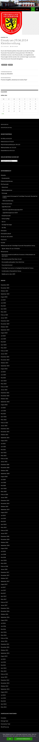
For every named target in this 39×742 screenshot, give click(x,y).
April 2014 (3, 704)
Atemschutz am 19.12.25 (7, 141)
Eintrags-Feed (4, 721)
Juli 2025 (3, 300)
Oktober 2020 (4, 470)
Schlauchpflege (5, 218)
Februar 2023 (4, 386)
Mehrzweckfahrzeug (8, 200)
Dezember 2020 (5, 464)
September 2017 (5, 581)
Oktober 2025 (4, 291)
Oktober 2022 (4, 398)
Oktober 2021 (4, 434)
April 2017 (3, 596)
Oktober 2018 (4, 542)
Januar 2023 (4, 389)
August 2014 (4, 692)
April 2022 (3, 416)
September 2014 (5, 689)
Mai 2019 (3, 521)
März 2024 (3, 347)
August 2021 (4, 440)
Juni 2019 (3, 518)
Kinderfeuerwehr (6, 215)
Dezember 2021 (5, 428)
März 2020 (3, 491)
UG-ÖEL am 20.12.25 (6, 138)
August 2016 (4, 620)
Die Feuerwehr (5, 184)
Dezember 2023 (5, 356)
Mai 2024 (3, 341)
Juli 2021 (3, 443)
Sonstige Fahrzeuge (7, 224)
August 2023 (4, 368)
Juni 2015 (3, 662)
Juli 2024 (3, 335)
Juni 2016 (3, 626)
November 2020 (5, 467)
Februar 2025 (4, 315)
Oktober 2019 (4, 506)
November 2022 (5, 395)
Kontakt (3, 242)
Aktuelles (3, 175)
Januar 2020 (4, 497)
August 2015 (4, 656)
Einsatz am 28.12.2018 (7, 236)
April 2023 (3, 380)
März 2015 (3, 671)
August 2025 (4, 297)
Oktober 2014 (4, 686)
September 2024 (5, 329)
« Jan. (2, 113)
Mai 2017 (3, 593)
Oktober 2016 (4, 614)
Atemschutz (5, 187)
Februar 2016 (4, 638)
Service (3, 221)
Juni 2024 (3, 338)
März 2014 (3, 707)
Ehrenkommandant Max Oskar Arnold (12, 259)
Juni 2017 (3, 590)
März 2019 (3, 527)
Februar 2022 (4, 422)
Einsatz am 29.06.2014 (19, 72)
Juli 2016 (3, 623)
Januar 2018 (4, 569)
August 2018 (4, 548)
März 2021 (3, 455)
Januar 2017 (4, 605)
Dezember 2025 (5, 285)
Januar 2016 (4, 641)
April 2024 (3, 344)
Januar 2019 (4, 533)
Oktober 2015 (4, 650)
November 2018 (5, 539)
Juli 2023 (3, 371)
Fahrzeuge (4, 193)
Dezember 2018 (5, 536)
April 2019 (3, 524)
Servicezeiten (4, 124)
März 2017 (3, 599)
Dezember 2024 (5, 321)
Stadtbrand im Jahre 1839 (8, 274)
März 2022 (3, 419)
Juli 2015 (3, 659)
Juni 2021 (3, 446)
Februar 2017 (4, 602)
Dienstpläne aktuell (6, 127)
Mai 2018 (3, 557)
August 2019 (4, 512)
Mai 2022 (3, 413)
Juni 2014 (3, 698)
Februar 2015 (4, 674)
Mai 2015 (3, 665)
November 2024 (5, 324)
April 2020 (3, 488)
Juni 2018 (3, 554)
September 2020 (5, 473)
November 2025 (5, 288)
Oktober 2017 (4, 578)
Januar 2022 (4, 425)
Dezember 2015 (5, 644)
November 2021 (5, 431)
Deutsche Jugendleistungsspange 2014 (13, 209)
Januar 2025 (4, 318)
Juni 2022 (3, 410)
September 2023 (5, 365)
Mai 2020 (3, 485)
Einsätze (3, 37)
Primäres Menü (37, 9)
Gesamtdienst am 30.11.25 (8, 150)
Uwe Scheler (14, 46)
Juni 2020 (3, 482)
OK (10, 738)
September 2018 (5, 545)
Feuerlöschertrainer (7, 203)
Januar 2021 (4, 461)
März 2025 (3, 312)
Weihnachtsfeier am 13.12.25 (8, 147)
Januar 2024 (4, 353)
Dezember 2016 (5, 608)
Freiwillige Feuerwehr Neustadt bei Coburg (15, 9)
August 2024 (4, 332)
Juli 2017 (3, 587)
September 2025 (5, 294)
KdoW (10, 64)
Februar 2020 (4, 494)
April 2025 (3, 309)
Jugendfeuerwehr (6, 206)
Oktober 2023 (4, 362)
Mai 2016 (3, 629)
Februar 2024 (4, 350)
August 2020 (4, 476)
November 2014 (5, 683)
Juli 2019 (3, 515)
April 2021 (3, 452)
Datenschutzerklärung (6, 181)
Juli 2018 (3, 551)
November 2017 (5, 575)
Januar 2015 (4, 677)
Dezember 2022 (5, 392)
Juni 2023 (3, 374)
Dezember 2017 (5, 572)
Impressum (4, 239)
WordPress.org (5, 727)
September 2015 (5, 653)
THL (7, 37)
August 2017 (4, 584)
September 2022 (5, 401)
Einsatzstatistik (5, 178)
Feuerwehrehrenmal (7, 265)
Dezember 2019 (5, 500)
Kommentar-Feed (5, 724)
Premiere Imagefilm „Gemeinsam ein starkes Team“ (19, 78)
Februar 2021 (4, 458)
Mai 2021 (3, 449)
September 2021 (5, 437)
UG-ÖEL (4, 227)
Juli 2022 (3, 407)
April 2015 (3, 668)
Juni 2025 (3, 303)
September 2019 (5, 509)
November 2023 (5, 359)
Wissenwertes (4, 251)
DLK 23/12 (4, 64)
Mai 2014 (3, 701)
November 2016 (5, 611)
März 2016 (3, 635)
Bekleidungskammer (7, 190)
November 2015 (5, 647)
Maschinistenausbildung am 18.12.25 (10, 144)
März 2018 (3, 563)
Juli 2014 (3, 695)
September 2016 (5, 617)
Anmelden (3, 718)
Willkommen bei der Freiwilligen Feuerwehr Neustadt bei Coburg (18, 245)
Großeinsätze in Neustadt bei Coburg (11, 271)
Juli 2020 (3, 479)
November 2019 (5, 503)
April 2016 (3, 632)
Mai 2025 (3, 306)
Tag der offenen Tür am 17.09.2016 (11, 248)
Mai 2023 (3, 377)
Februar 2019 (4, 530)
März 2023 (3, 383)
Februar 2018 (4, 566)
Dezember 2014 (5, 680)
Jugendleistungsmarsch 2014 (10, 212)
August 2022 (4, 404)
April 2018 (3, 560)
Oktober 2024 (4, 327)
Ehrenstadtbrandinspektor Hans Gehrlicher (13, 262)
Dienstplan (4, 230)
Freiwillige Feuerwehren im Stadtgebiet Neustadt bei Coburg (17, 268)
